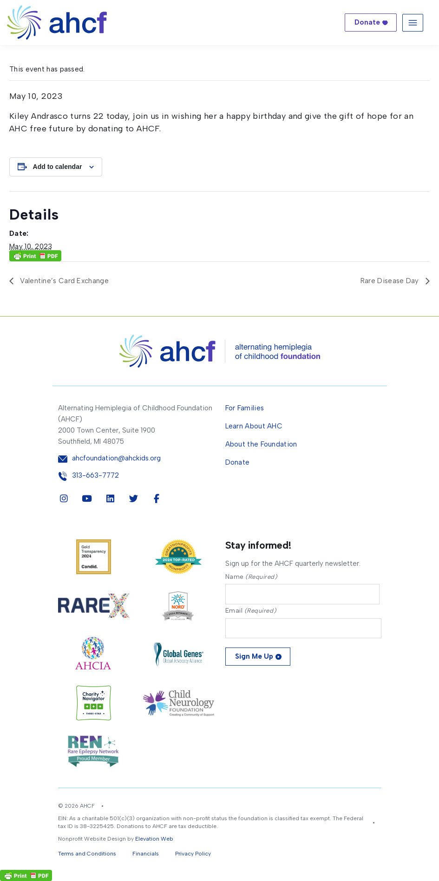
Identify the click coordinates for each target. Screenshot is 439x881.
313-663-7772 (95, 475)
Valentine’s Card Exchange (63, 281)
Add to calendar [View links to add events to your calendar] (57, 166)
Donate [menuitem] (237, 462)
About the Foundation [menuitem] (261, 444)
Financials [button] (145, 853)
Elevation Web (154, 839)
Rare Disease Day (390, 281)
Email (250, 610)
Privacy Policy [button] (193, 853)
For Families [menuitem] (244, 408)
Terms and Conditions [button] (87, 853)
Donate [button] (367, 22)
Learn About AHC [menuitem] (254, 426)
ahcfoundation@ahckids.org (116, 458)
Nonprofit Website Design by (96, 839)
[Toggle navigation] (413, 22)
